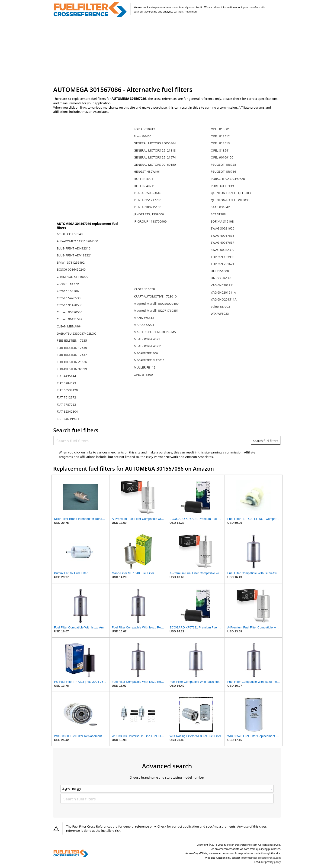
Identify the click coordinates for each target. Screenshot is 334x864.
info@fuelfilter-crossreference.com (261, 857)
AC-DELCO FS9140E (70, 234)
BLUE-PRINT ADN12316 (73, 248)
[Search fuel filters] (152, 440)
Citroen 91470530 (69, 305)
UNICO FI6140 (221, 278)
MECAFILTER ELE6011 (149, 360)
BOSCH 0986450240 (71, 269)
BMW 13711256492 (71, 262)
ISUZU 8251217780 (147, 200)
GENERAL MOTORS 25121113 (155, 150)
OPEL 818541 (220, 150)
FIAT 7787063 (66, 404)
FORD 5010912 (144, 129)
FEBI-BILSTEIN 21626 (72, 362)
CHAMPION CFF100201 (73, 277)
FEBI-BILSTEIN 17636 (72, 348)
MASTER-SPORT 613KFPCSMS (155, 332)
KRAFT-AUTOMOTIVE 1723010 (155, 296)
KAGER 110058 (144, 289)
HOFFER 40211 (144, 186)
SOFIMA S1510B (222, 221)
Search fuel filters (265, 441)
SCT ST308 (218, 214)
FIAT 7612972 (66, 397)
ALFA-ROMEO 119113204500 (77, 241)
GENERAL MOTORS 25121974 (155, 157)
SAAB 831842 (220, 207)
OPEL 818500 (143, 374)
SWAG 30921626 (222, 228)
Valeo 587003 (220, 306)
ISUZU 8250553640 (147, 193)
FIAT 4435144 (66, 376)
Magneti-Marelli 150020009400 (156, 303)
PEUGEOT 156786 (223, 171)
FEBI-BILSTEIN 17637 (72, 355)
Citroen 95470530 (69, 312)
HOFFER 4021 (143, 179)
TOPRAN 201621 (222, 264)
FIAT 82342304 (67, 411)
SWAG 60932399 (222, 250)
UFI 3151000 (220, 271)
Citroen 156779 (68, 284)
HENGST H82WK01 (147, 171)
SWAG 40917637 (222, 242)
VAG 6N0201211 (222, 285)
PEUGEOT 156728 (223, 164)
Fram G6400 (142, 136)
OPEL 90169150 (222, 157)
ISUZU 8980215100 (147, 207)
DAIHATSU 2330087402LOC (76, 333)
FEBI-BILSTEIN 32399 (72, 369)
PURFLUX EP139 (222, 186)
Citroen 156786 (68, 291)
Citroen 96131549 (69, 319)
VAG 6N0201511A (223, 292)
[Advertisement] (167, 51)
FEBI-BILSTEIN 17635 (72, 340)
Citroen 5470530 (68, 298)
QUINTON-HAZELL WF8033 (230, 200)
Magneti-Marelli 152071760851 (156, 310)
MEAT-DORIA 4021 (147, 339)
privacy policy (273, 862)
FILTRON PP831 (68, 419)
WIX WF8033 (220, 313)
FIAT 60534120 (67, 390)
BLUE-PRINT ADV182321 (74, 255)
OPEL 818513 (220, 143)
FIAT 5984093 (66, 383)
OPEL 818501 (220, 129)
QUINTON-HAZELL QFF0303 (231, 193)
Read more (191, 11)
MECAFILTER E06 (146, 353)
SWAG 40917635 (222, 235)
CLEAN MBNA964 (69, 326)
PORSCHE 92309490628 (228, 179)
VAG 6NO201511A (224, 299)
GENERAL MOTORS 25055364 (155, 143)
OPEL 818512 (220, 136)
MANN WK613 (144, 318)
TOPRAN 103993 (222, 257)
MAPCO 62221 (144, 325)
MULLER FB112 (144, 367)
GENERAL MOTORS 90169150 (155, 164)
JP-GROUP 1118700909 (150, 221)
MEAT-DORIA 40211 (148, 346)
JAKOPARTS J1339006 (149, 214)
